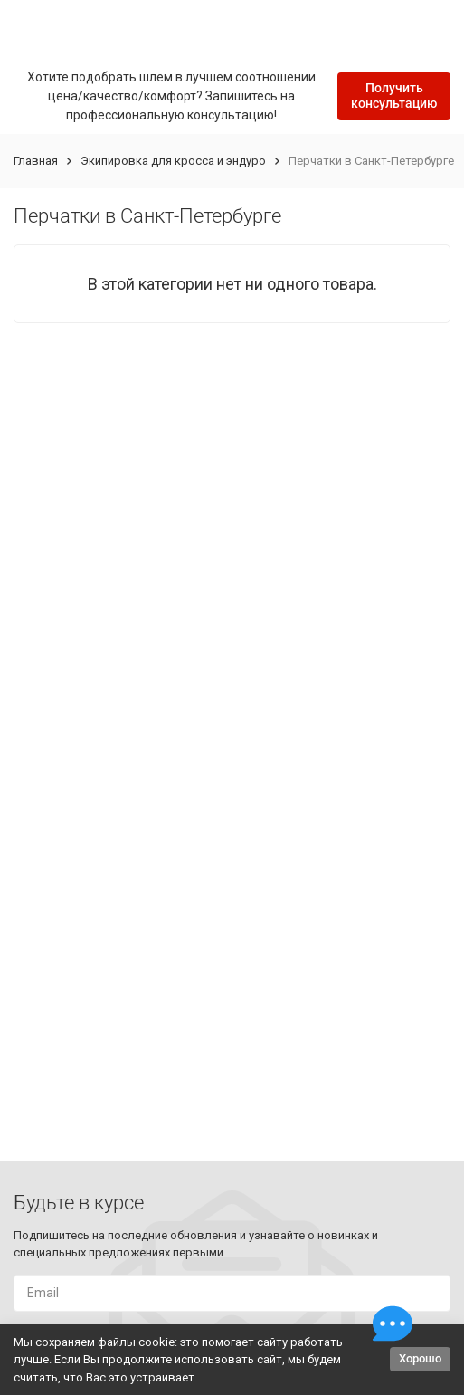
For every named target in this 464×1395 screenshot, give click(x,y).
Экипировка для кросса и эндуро (173, 160)
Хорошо (420, 1358)
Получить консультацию (394, 95)
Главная (36, 160)
